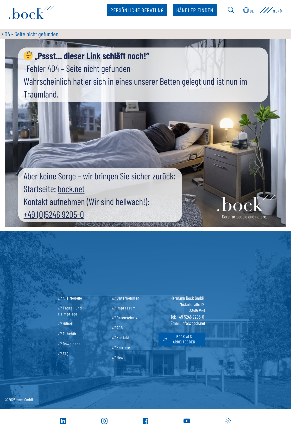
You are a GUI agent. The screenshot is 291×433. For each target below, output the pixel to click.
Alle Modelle (72, 298)
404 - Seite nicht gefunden (30, 34)
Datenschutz (127, 317)
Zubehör (69, 333)
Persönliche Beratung (136, 10)
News (121, 357)
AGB (120, 327)
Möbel (67, 323)
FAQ (66, 353)
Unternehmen (128, 298)
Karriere (123, 347)
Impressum (126, 307)
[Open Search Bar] (230, 10)
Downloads (72, 343)
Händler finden (193, 10)
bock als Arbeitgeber (184, 339)
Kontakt (123, 337)
